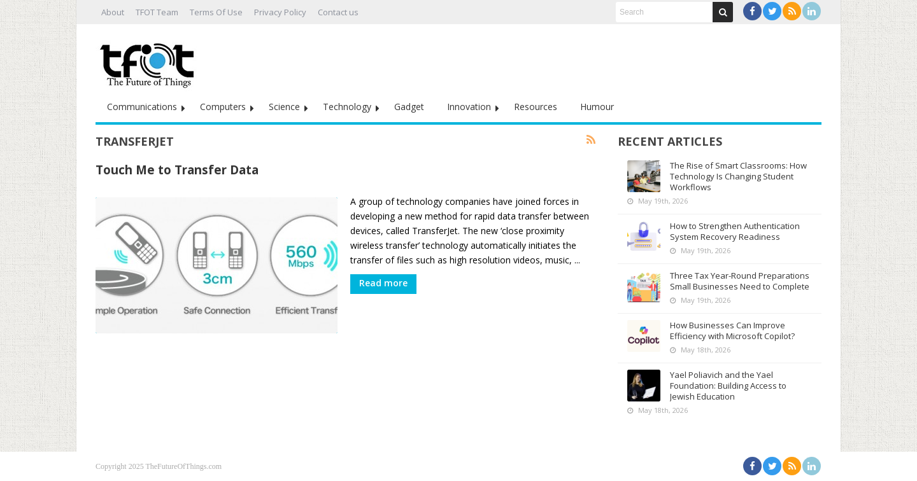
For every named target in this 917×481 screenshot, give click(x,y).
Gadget (409, 107)
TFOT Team (157, 12)
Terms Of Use (216, 12)
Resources (535, 107)
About (112, 12)
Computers (223, 107)
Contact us (338, 12)
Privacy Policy (280, 12)
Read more (383, 283)
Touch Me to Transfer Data (177, 170)
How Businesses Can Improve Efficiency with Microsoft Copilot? (732, 330)
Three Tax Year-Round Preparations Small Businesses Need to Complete (739, 281)
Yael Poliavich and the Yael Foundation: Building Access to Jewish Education (728, 385)
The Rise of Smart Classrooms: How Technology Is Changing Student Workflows (738, 176)
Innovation (469, 107)
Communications (142, 107)
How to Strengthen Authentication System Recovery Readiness (735, 231)
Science (284, 107)
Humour (597, 107)
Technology (347, 107)
